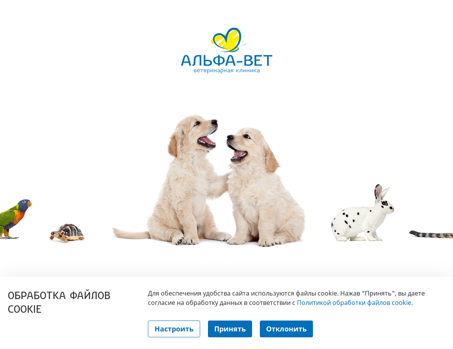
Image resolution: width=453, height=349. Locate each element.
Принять (230, 328)
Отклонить (286, 328)
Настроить (174, 328)
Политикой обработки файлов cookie (354, 302)
